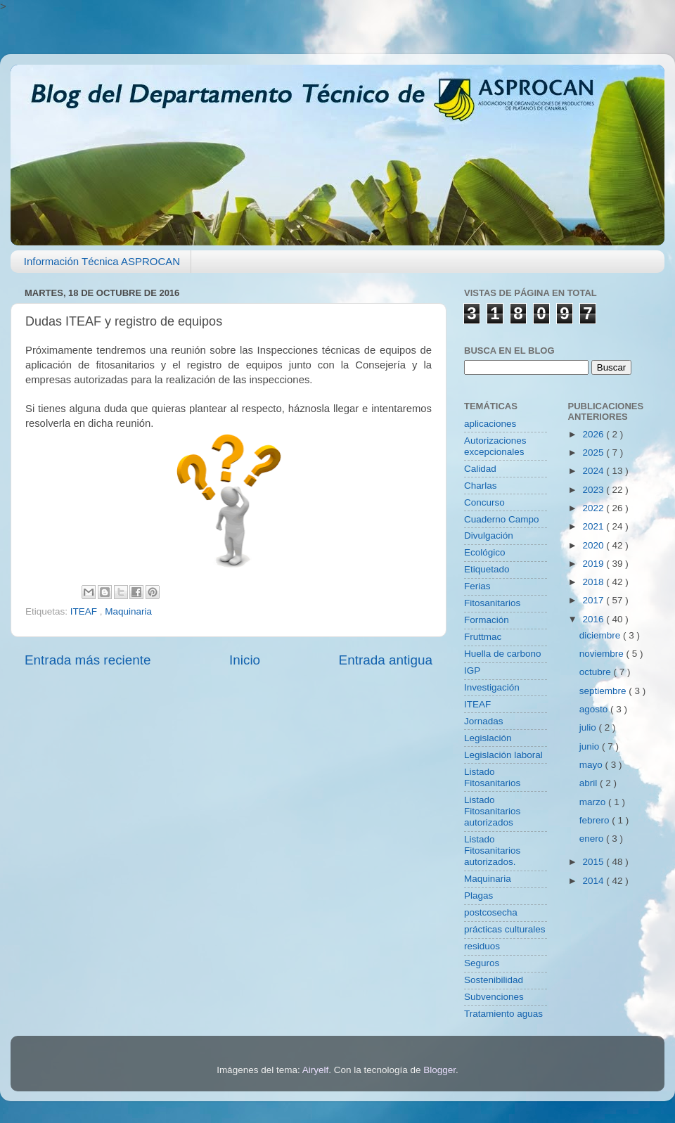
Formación (486, 620)
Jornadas (483, 721)
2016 (594, 619)
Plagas (478, 895)
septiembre (604, 691)
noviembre (602, 653)
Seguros (481, 963)
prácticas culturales (505, 929)
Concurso (484, 502)
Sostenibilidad (493, 980)
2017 (594, 600)
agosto (594, 709)
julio (589, 727)
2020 (594, 545)
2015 (594, 861)
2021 (594, 526)
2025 (594, 452)
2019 (594, 563)
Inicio (244, 660)
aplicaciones (490, 423)
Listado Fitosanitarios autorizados (492, 811)
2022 (594, 508)
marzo (593, 802)
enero (592, 838)
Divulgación (488, 535)
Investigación (492, 687)
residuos (482, 946)
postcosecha (491, 912)
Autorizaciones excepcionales (495, 446)
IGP (472, 670)
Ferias (477, 586)
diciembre (601, 635)
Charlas (480, 485)
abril (589, 783)
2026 (594, 434)
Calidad (480, 468)
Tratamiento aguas (503, 1013)
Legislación (488, 738)
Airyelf (315, 1070)
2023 (594, 490)
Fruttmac (482, 636)
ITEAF (85, 611)
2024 (594, 471)
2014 (594, 880)
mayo (592, 764)
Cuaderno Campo (501, 519)
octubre (596, 672)
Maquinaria (128, 611)
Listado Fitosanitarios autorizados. (492, 850)
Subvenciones (494, 997)
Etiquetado (487, 569)
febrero (595, 820)
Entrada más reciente (88, 660)
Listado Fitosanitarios (492, 777)
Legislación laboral (503, 755)
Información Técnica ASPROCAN (102, 261)
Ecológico (485, 552)
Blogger (439, 1070)
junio (590, 746)
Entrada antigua (385, 660)
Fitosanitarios (492, 603)
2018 (594, 582)
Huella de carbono (502, 653)
